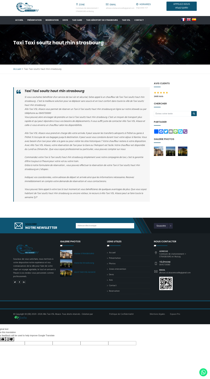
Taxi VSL (126, 20)
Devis (65, 20)
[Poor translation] (9, 339)
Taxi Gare (77, 20)
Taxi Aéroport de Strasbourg (102, 20)
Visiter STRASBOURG (84, 253)
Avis (111, 280)
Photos (112, 263)
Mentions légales (157, 314)
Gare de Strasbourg (84, 263)
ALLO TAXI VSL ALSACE (84, 272)
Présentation (34, 20)
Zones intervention (117, 269)
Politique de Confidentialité (121, 314)
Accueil (19, 20)
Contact (139, 20)
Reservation (52, 20)
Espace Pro (175, 314)
